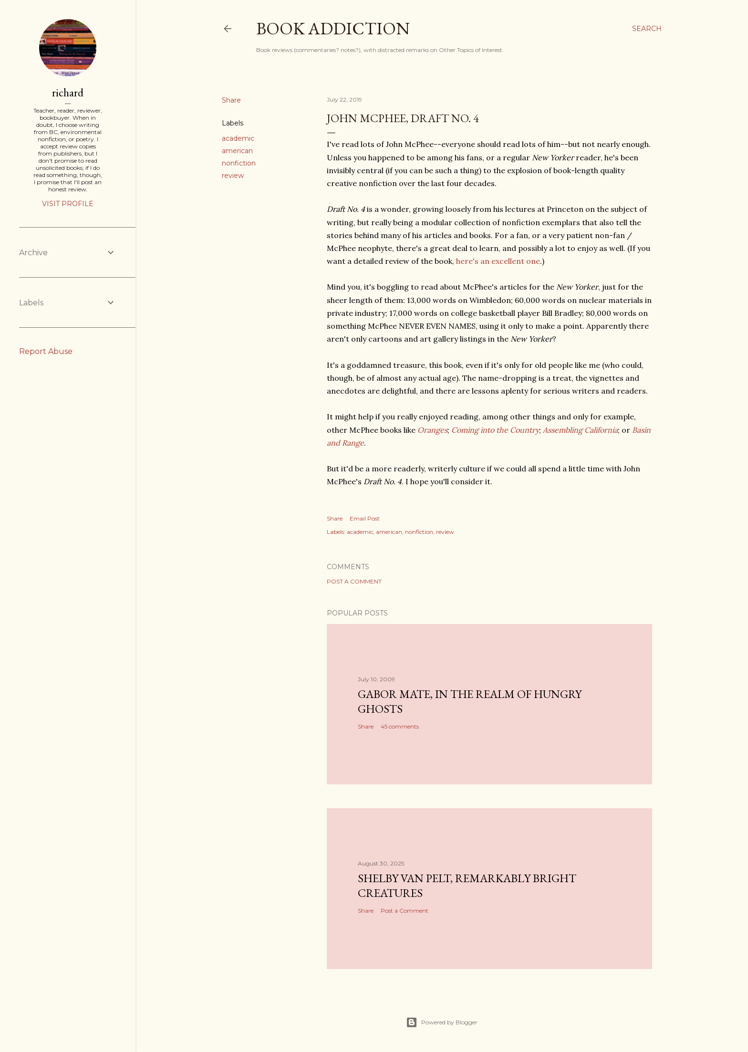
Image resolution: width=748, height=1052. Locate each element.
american (237, 150)
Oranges (432, 430)
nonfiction (239, 163)
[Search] (647, 28)
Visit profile (68, 203)
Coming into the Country (495, 430)
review (233, 175)
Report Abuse (46, 351)
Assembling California (580, 430)
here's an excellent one (498, 261)
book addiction (333, 28)
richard (67, 92)
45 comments (400, 726)
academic (238, 138)
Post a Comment (354, 581)
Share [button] (231, 100)
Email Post (365, 518)
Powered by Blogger (442, 1022)
